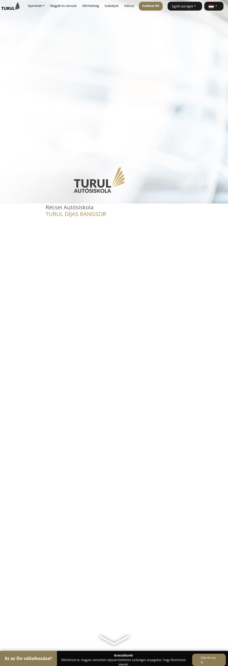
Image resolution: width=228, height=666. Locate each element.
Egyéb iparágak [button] (182, 6)
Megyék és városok (63, 6)
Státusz (129, 6)
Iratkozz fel (150, 6)
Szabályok (112, 6)
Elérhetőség (90, 6)
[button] (213, 6)
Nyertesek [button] (35, 6)
